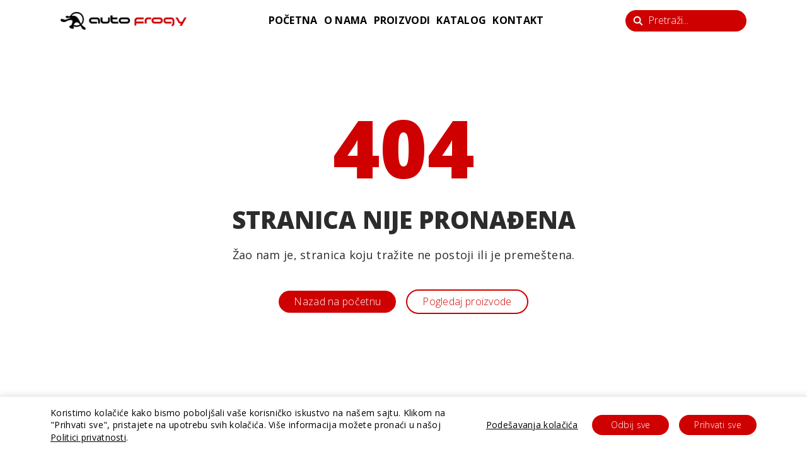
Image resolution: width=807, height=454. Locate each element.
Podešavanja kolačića (532, 425)
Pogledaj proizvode (466, 301)
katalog (461, 20)
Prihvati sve (717, 425)
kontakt (517, 20)
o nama (346, 20)
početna (293, 20)
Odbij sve (631, 425)
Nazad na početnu (337, 301)
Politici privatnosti (88, 437)
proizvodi (402, 20)
